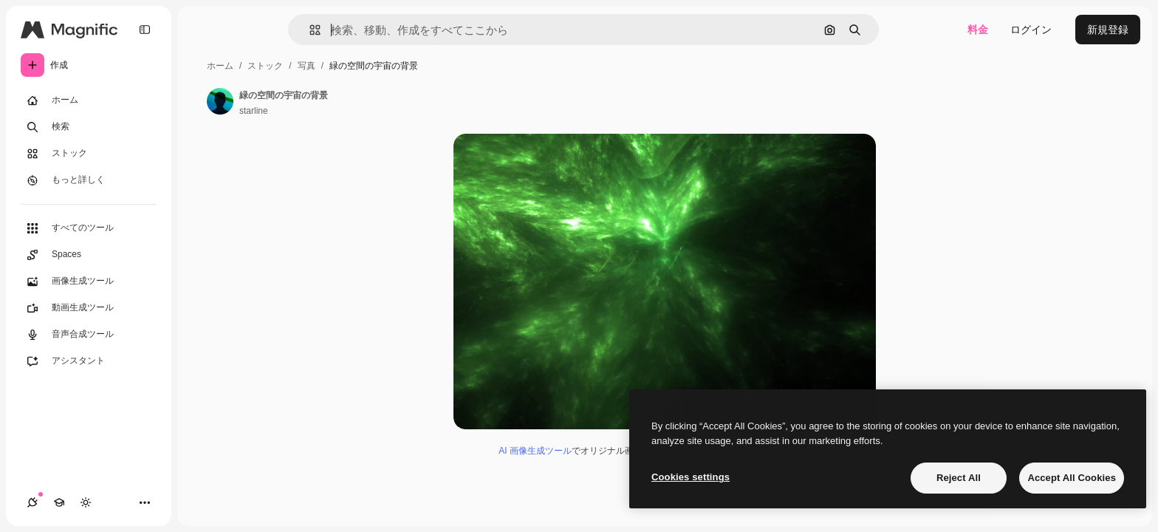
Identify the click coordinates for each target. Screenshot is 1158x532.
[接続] (32, 502)
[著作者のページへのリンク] (220, 101)
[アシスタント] (89, 361)
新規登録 (1107, 29)
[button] (309, 29)
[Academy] (59, 502)
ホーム (220, 66)
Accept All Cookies (1071, 477)
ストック (265, 66)
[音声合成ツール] (89, 335)
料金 (977, 29)
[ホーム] (89, 100)
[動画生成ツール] (89, 308)
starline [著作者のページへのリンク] (253, 111)
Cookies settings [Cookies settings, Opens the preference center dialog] (690, 476)
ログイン (1031, 29)
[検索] (89, 127)
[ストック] (89, 154)
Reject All (958, 477)
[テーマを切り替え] (85, 502)
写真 (306, 66)
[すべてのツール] (89, 228)
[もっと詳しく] (89, 180)
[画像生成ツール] (89, 281)
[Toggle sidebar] (145, 29)
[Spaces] (89, 255)
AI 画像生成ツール (535, 451)
